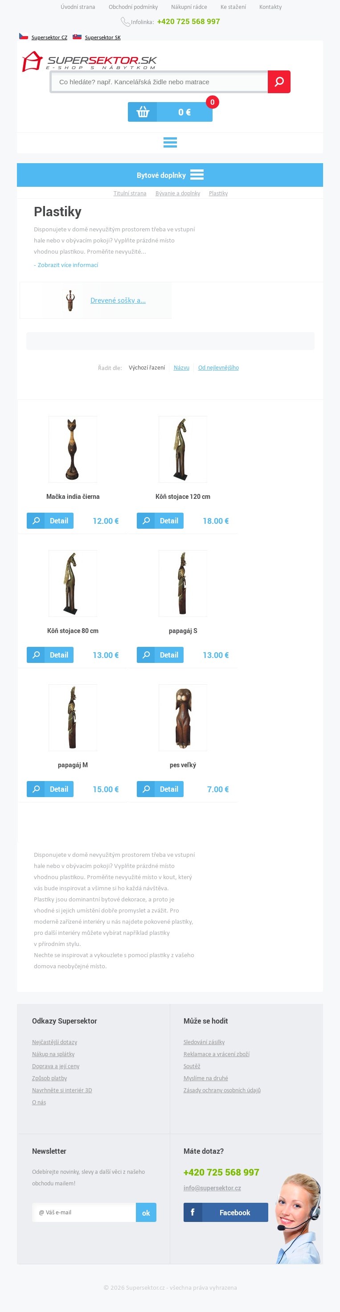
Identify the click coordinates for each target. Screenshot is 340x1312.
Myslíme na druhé (206, 1078)
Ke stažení (233, 7)
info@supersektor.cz (212, 1188)
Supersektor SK (103, 36)
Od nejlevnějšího (218, 367)
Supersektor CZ (49, 36)
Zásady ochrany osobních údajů (222, 1090)
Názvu (181, 367)
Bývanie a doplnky (178, 193)
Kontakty (270, 7)
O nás (39, 1102)
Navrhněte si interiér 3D (62, 1090)
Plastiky (218, 193)
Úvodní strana (78, 7)
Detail (59, 520)
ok (146, 1212)
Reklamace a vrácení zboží (217, 1054)
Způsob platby (49, 1078)
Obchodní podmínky (133, 7)
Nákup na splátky (53, 1054)
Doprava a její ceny (55, 1066)
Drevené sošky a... (98, 300)
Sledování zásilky (204, 1042)
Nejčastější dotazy (54, 1042)
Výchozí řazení (147, 367)
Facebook (235, 1212)
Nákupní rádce (189, 7)
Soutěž (192, 1066)
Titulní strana (130, 193)
